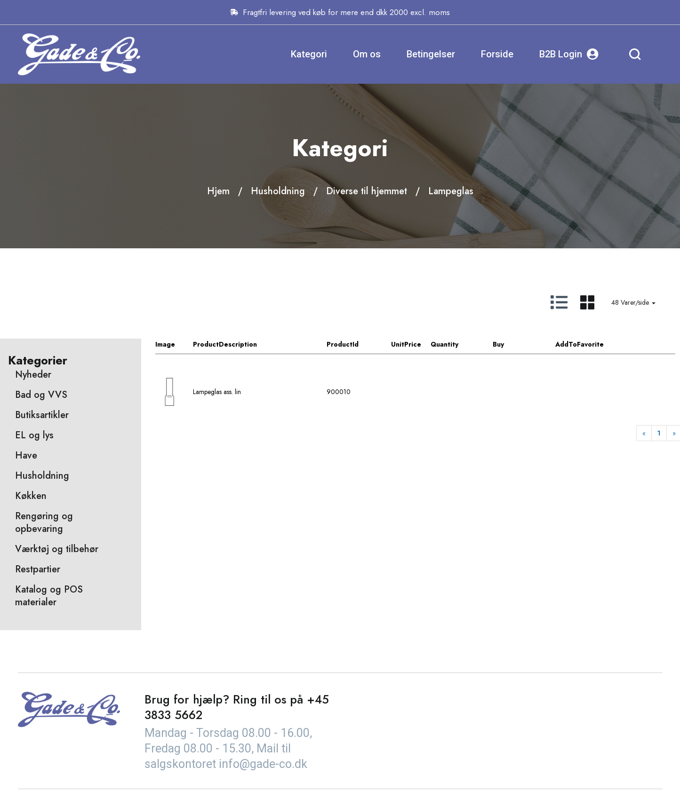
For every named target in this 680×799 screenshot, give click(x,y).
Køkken (31, 496)
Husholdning (278, 191)
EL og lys (34, 435)
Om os (367, 54)
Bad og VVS (41, 394)
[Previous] (644, 433)
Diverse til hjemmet (366, 191)
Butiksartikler (42, 415)
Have (26, 455)
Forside (497, 54)
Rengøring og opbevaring (44, 522)
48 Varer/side (633, 302)
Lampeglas (450, 191)
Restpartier (37, 569)
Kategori (309, 54)
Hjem (218, 191)
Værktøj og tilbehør (56, 549)
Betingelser (431, 54)
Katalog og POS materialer (49, 596)
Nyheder (33, 374)
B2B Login (569, 54)
